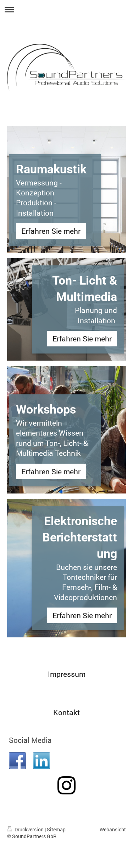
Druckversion (26, 829)
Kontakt (66, 712)
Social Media (30, 740)
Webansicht (113, 829)
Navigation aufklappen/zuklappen (66, 9)
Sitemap (56, 829)
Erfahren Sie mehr (51, 231)
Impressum (66, 674)
